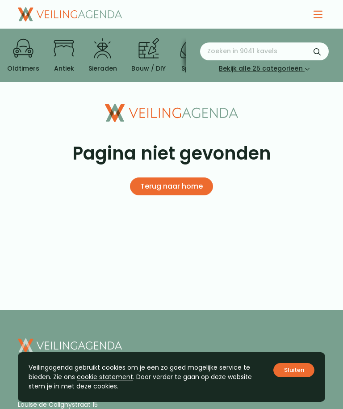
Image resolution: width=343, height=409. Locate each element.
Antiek (64, 55)
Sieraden (102, 55)
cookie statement (105, 376)
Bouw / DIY (148, 55)
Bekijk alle (264, 68)
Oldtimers (23, 55)
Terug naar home (171, 186)
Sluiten (294, 370)
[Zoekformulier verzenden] (317, 51)
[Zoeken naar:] (264, 51)
